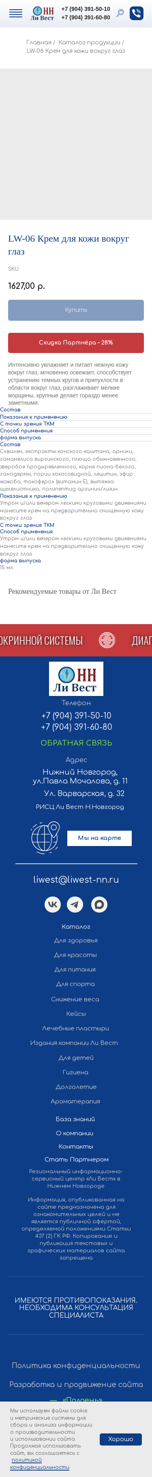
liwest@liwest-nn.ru (76, 880)
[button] (136, 13)
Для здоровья (76, 940)
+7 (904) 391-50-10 (86, 9)
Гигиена (75, 1072)
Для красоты (75, 955)
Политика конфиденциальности (76, 1366)
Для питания (75, 969)
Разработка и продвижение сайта (76, 1385)
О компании (74, 1133)
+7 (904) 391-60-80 (86, 17)
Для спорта (75, 984)
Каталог (76, 926)
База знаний (75, 1119)
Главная (38, 43)
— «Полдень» (76, 1400)
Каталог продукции (89, 43)
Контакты (75, 1146)
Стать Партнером (77, 1159)
